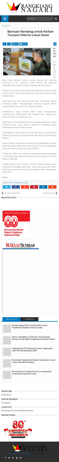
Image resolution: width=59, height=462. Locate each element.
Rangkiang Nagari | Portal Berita (19, 453)
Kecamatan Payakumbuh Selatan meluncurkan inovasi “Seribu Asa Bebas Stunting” (33, 361)
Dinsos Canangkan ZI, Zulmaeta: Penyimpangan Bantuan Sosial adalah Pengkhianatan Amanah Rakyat (33, 338)
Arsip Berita (29, 319)
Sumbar (24, 183)
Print (15, 44)
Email (23, 44)
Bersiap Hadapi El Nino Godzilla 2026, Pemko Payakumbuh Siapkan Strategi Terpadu (30, 326)
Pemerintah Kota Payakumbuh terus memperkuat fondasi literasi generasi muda (31, 372)
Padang (17, 183)
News (11, 183)
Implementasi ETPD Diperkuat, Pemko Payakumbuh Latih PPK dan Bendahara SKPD (32, 349)
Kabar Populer (11, 319)
